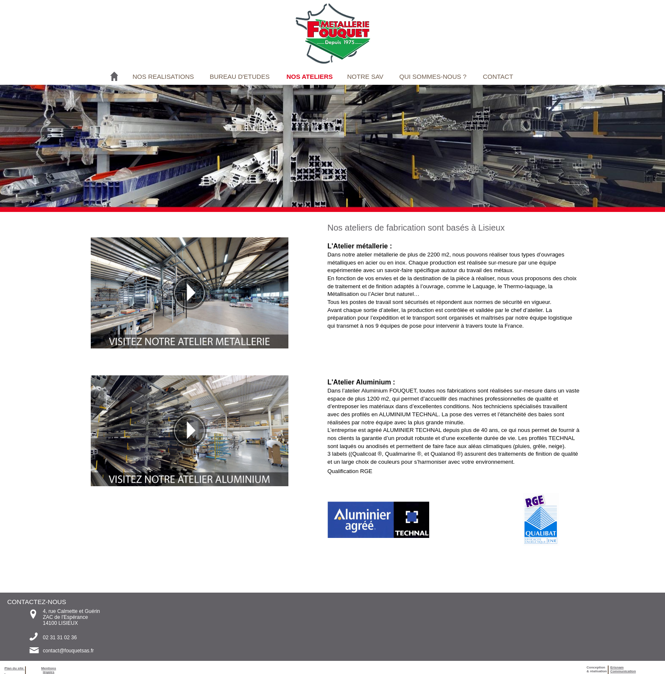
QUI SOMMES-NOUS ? (432, 76)
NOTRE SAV (365, 76)
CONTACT (498, 76)
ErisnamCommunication (623, 669)
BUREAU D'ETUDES (239, 76)
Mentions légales (48, 670)
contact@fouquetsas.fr (68, 651)
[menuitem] (164, 76)
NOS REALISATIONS (163, 76)
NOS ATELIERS (309, 76)
